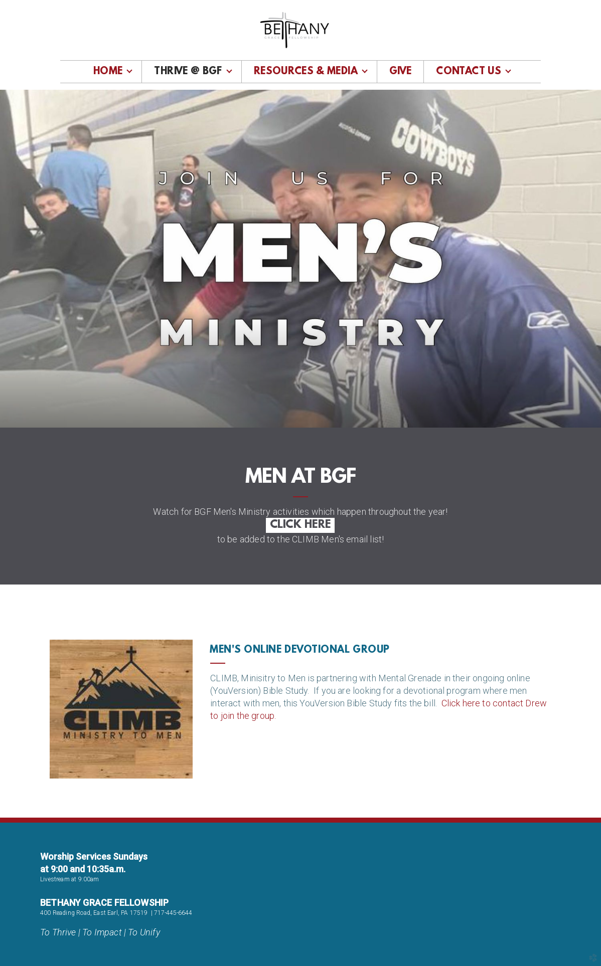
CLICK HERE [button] (300, 525)
